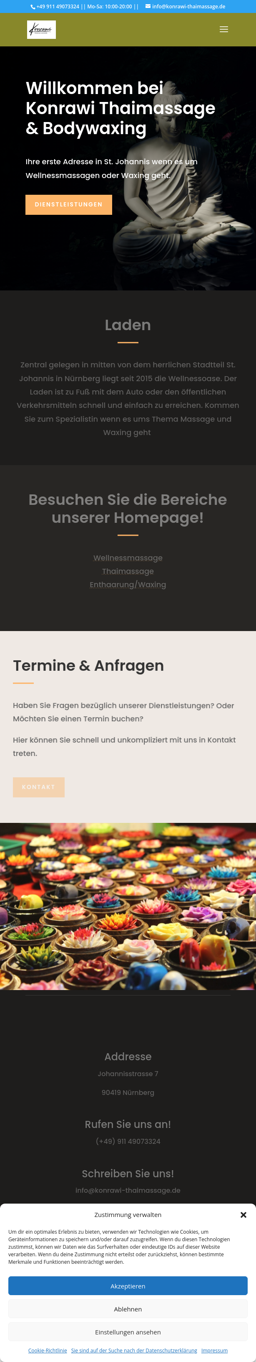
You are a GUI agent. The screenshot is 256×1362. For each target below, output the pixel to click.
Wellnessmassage (128, 557)
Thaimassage (128, 571)
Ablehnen (128, 1309)
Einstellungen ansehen (128, 1332)
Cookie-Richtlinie (47, 1350)
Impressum (214, 1350)
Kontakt (38, 787)
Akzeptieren (127, 1286)
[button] (243, 1215)
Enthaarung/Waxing (128, 584)
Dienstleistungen (69, 204)
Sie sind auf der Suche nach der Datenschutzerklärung (134, 1350)
